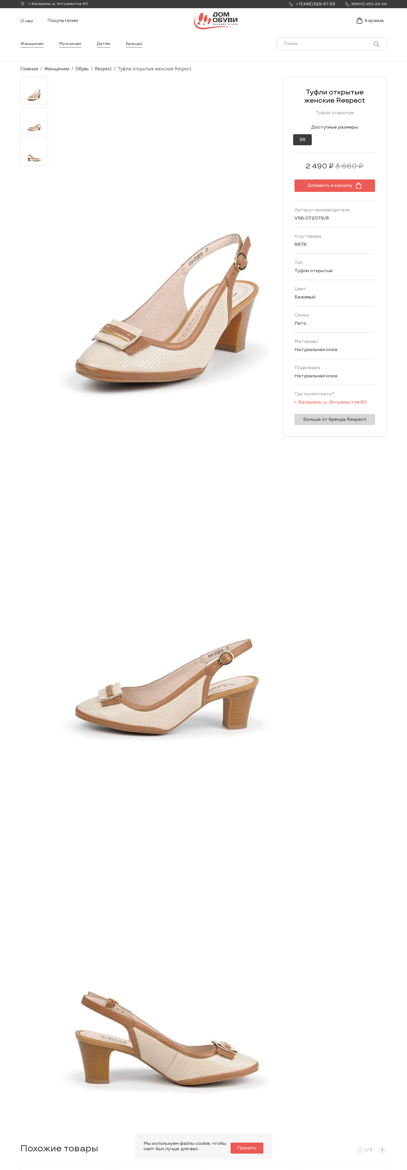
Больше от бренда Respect (326, 431)
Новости (249, 1099)
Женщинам (32, 55)
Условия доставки (332, 1099)
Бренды (139, 55)
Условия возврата (331, 1117)
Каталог (177, 1085)
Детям (107, 55)
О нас (26, 27)
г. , (56, 4)
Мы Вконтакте (101, 1109)
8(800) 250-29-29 (39, 1132)
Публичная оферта (332, 1126)
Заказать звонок (44, 1111)
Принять (250, 1148)
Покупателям (62, 26)
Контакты (250, 1108)
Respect (103, 80)
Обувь (82, 80)
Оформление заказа (334, 1108)
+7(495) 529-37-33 (39, 1125)
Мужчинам (72, 55)
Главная (29, 80)
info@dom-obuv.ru (100, 1120)
